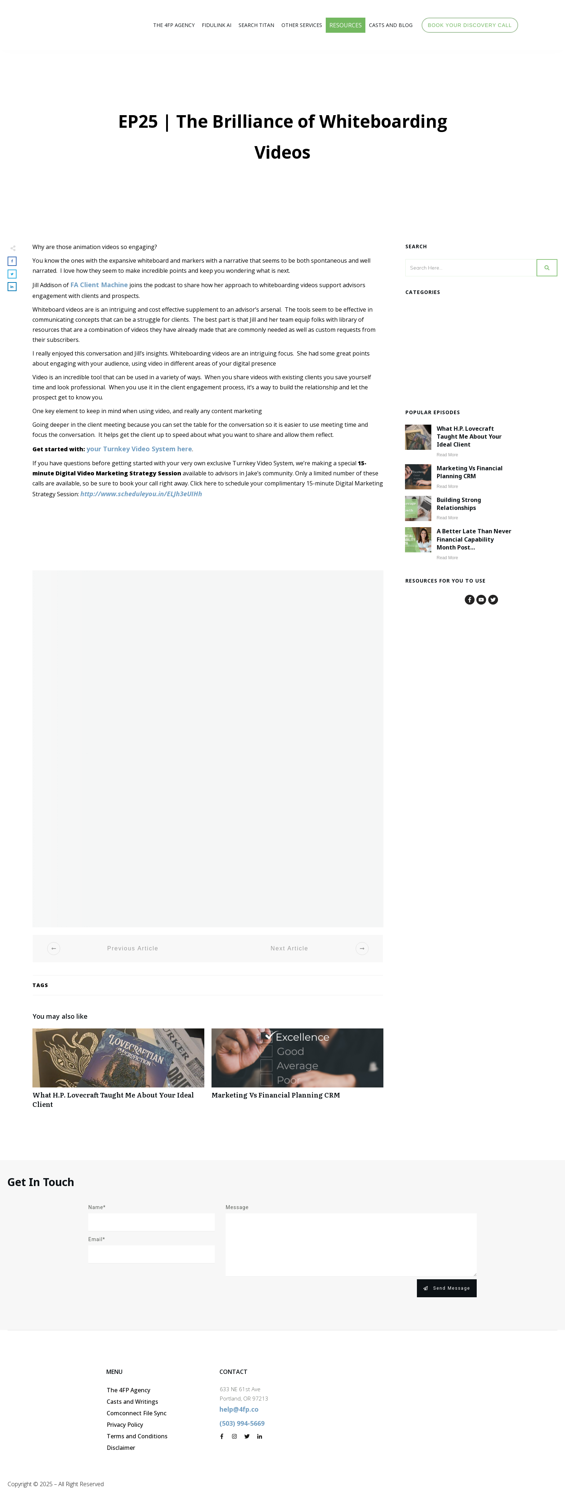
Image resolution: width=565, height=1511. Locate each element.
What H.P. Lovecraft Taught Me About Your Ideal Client (118, 1072)
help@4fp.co (239, 1409)
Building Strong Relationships (459, 504)
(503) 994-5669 (241, 1423)
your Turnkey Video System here (139, 448)
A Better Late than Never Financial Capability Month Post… (474, 539)
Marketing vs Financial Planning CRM (297, 1072)
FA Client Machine (99, 284)
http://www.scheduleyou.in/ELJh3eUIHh (141, 493)
